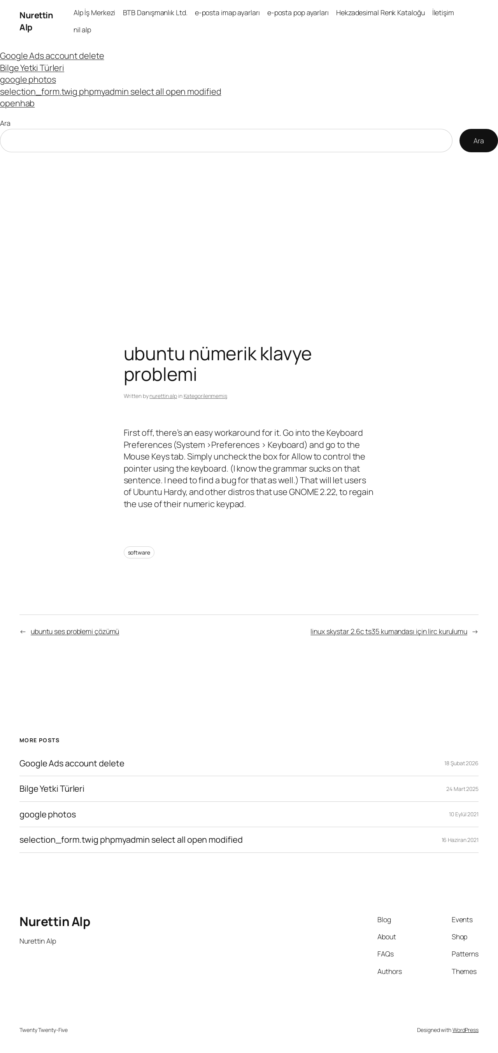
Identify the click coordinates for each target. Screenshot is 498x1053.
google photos (28, 79)
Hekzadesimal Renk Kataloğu (380, 12)
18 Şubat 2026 (461, 763)
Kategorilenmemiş (205, 396)
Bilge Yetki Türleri (32, 68)
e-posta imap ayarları (227, 12)
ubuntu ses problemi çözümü (75, 631)
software (139, 552)
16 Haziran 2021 (460, 839)
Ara (5, 123)
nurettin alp (163, 396)
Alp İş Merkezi (95, 12)
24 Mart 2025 (462, 788)
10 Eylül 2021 (464, 814)
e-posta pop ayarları (298, 12)
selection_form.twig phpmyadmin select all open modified (110, 91)
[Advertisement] (249, 234)
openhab (17, 103)
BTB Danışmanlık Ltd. (155, 12)
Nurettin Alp (54, 921)
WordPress (465, 1030)
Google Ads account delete (52, 56)
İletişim (443, 12)
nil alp (82, 29)
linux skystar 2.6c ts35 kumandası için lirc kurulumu (388, 631)
